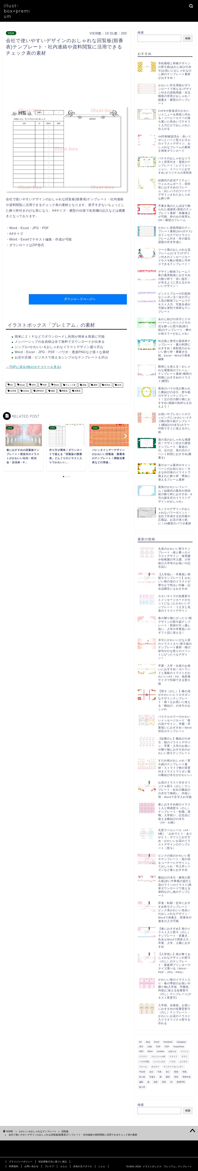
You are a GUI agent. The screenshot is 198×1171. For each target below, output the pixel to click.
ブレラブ (49, 1166)
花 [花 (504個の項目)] (171, 1082)
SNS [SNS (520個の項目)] (141, 1051)
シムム (101, 1166)
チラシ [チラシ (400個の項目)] (184, 1056)
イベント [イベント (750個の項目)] (185, 1051)
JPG (33, 385)
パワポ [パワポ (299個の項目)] (172, 1061)
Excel (22, 385)
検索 (141, 32)
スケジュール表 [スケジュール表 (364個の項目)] (158, 1056)
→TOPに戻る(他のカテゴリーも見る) (33, 367)
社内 (119, 385)
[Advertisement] (77, 82)
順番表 (77, 391)
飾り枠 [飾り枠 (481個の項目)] (142, 1087)
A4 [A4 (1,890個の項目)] (140, 1042)
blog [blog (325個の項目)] (148, 1042)
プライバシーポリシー (21, 1161)
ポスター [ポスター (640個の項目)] (155, 1067)
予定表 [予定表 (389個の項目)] (142, 1072)
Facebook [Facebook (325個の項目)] (168, 1042)
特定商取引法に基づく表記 (53, 1161)
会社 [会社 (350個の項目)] (151, 1072)
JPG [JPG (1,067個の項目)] (141, 1047)
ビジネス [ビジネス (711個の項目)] (183, 1061)
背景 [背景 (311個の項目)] (164, 1082)
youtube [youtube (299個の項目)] (160, 1051)
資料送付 (39, 391)
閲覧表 (64, 391)
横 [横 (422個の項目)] (161, 1077)
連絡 (52, 391)
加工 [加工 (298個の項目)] (168, 1072)
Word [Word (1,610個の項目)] (150, 1051)
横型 (95, 385)
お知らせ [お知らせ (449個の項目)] (172, 1051)
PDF (44, 385)
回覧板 (11, 33)
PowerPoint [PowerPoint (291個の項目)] (178, 1047)
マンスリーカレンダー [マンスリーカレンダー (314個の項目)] (173, 1067)
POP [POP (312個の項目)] (167, 1047)
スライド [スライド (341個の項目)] (173, 1056)
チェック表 (70, 385)
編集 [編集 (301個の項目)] (141, 1082)
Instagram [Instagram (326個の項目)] (181, 1042)
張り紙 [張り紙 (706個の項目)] (142, 1077)
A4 (11, 385)
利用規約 (13, 1166)
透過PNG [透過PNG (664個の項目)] (181, 1082)
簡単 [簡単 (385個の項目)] (176, 1077)
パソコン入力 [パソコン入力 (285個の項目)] (159, 1061)
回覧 (84, 385)
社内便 (13, 391)
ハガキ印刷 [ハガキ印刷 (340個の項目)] (144, 1061)
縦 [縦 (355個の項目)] (148, 1082)
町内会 (107, 385)
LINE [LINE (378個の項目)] (149, 1047)
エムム (63, 1166)
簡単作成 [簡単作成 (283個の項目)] (186, 1077)
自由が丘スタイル (82, 1166)
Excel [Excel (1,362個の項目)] (156, 1042)
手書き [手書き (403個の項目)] (152, 1077)
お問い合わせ (32, 1166)
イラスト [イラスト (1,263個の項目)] (143, 1056)
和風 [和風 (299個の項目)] (184, 1072)
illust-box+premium (17, 11)
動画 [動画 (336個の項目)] (176, 1072)
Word (56, 385)
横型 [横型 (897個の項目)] (168, 1077)
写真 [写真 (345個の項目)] (160, 1072)
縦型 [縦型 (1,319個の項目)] (156, 1082)
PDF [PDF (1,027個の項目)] (158, 1047)
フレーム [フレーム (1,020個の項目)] (143, 1067)
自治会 (26, 391)
